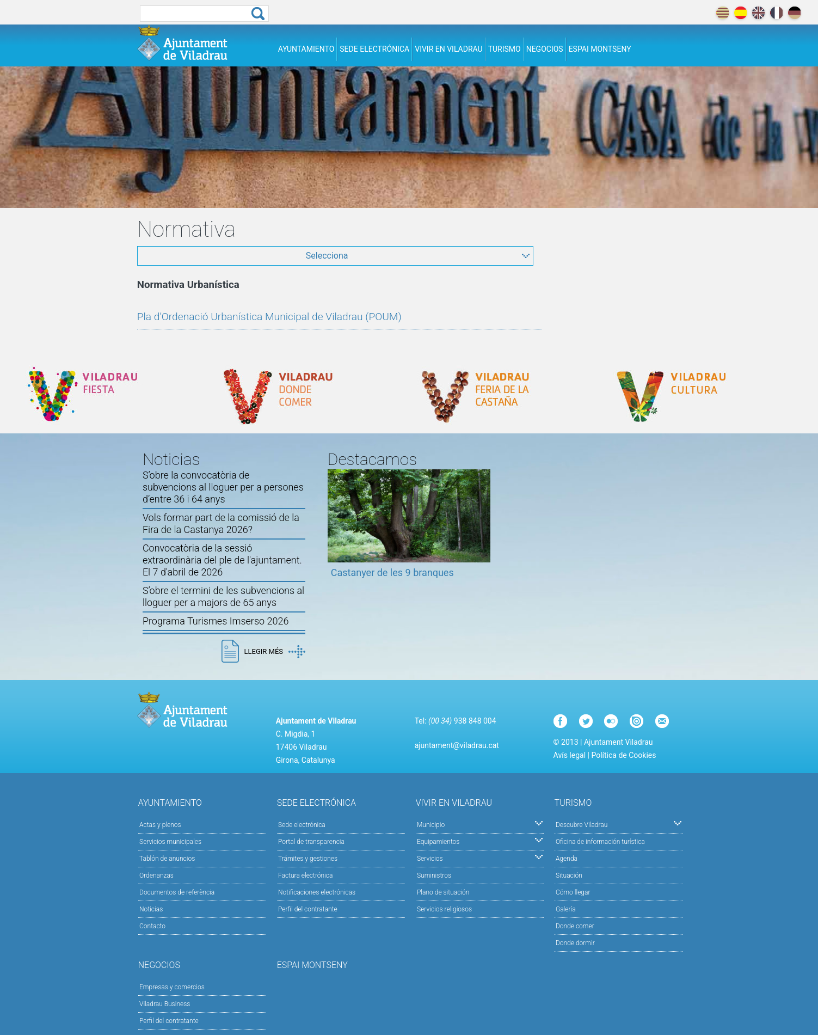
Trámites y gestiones (307, 858)
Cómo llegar (573, 892)
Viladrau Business (164, 1004)
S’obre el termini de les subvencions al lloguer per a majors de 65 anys (223, 596)
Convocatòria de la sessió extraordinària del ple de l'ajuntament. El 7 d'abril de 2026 (222, 560)
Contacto (152, 926)
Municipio (480, 824)
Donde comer (575, 926)
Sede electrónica (374, 49)
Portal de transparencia (311, 842)
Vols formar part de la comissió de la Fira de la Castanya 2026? (221, 523)
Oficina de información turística (600, 842)
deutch (794, 13)
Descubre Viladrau (618, 824)
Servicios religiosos (444, 909)
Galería (566, 909)
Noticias (151, 909)
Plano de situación (443, 892)
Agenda (566, 858)
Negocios (544, 49)
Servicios (480, 857)
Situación (569, 875)
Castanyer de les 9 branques (392, 572)
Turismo (504, 49)
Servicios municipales (170, 842)
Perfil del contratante (307, 909)
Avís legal (569, 755)
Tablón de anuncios (167, 858)
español (740, 13)
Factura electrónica (305, 875)
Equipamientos (480, 841)
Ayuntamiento (306, 49)
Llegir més (274, 651)
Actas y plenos (160, 825)
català (722, 13)
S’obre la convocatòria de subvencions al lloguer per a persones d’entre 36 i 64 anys (223, 487)
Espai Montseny (600, 49)
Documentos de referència (176, 892)
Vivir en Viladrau (448, 49)
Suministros (434, 875)
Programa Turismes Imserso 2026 (216, 621)
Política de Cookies (623, 755)
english (758, 13)
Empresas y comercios (172, 987)
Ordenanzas (156, 875)
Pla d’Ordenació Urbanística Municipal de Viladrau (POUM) (269, 316)
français (776, 13)
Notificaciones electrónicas (316, 892)
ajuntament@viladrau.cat (457, 745)
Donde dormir (575, 943)
